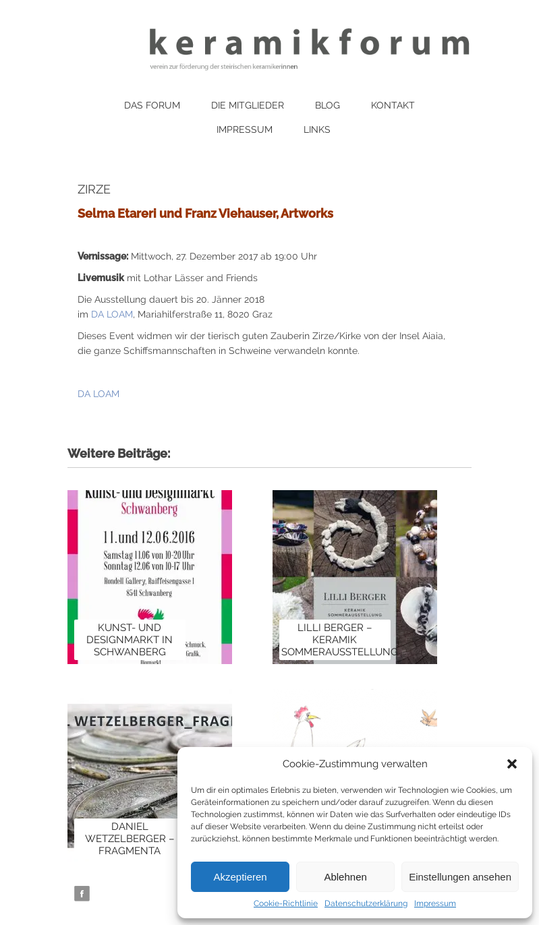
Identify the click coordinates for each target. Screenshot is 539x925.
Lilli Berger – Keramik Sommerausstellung (339, 640)
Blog (327, 105)
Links (317, 129)
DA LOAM (112, 314)
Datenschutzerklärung (365, 903)
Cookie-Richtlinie (286, 903)
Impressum (435, 903)
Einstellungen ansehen (460, 877)
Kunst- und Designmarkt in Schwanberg (129, 640)
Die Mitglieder (247, 105)
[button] (512, 764)
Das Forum (152, 105)
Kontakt (393, 105)
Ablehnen (345, 877)
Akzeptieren (239, 877)
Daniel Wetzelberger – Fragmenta (130, 838)
